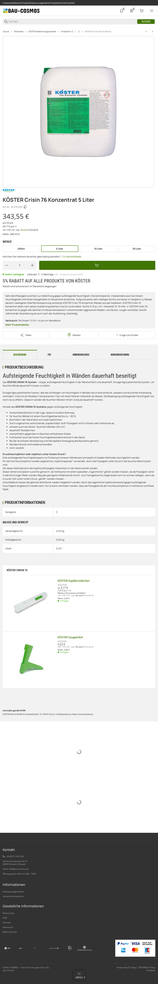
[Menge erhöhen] (32, 265)
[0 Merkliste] (131, 10)
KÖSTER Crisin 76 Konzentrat (98, 32)
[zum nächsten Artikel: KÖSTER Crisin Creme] (152, 31)
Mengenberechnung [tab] (120, 354)
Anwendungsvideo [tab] (81, 354)
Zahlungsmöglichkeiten (13, 891)
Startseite (18, 32)
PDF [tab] (49, 354)
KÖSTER (62, 585)
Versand (24, 229)
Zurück (6, 32)
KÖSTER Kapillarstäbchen (74, 580)
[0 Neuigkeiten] (121, 10)
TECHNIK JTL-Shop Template (146, 969)
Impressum (8, 927)
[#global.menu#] (151, 10)
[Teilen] (26, 335)
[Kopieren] (25, 207)
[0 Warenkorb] (141, 10)
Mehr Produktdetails (17, 324)
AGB (5, 917)
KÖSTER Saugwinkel (70, 637)
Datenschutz (8, 913)
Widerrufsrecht (10, 931)
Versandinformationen (13, 896)
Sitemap (6, 922)
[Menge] (19, 265)
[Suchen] (72, 22)
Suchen (145, 21)
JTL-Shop (132, 967)
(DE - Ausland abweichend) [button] (68, 274)
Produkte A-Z (67, 32)
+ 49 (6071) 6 (11, 856)
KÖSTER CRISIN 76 (17, 570)
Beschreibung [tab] (19, 354)
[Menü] (79, 975)
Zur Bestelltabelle (71, 256)
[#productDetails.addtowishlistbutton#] (74, 335)
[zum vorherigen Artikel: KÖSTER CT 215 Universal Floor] (146, 31)
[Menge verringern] (7, 265)
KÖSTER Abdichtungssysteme (42, 32)
